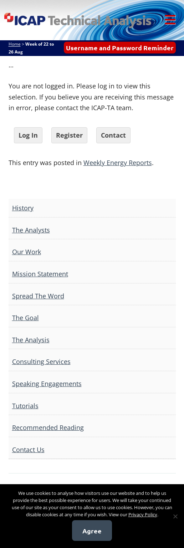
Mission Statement (40, 274)
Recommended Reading (48, 427)
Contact (113, 135)
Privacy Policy (142, 514)
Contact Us (28, 449)
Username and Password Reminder (120, 47)
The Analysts (31, 230)
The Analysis (31, 340)
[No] (175, 516)
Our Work (26, 251)
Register (69, 135)
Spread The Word (38, 296)
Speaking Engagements (47, 383)
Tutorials (25, 405)
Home (15, 44)
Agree (92, 531)
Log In (28, 135)
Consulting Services (41, 361)
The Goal (25, 317)
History (23, 208)
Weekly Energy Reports (117, 162)
